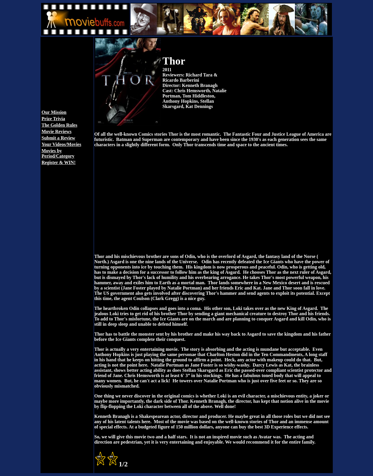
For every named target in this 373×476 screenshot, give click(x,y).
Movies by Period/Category (58, 153)
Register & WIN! (59, 162)
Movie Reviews (57, 131)
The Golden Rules (60, 125)
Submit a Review (58, 137)
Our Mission (54, 112)
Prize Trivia (53, 118)
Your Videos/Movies (61, 144)
